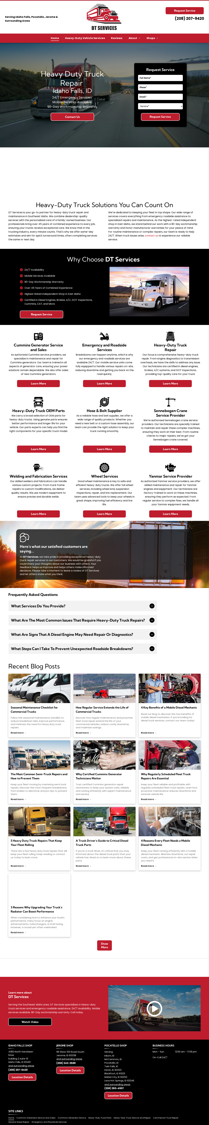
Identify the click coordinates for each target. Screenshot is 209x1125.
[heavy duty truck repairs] (39, 688)
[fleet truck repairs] (170, 755)
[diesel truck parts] (104, 821)
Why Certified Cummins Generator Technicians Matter (99, 776)
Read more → (18, 732)
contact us (151, 235)
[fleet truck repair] (104, 688)
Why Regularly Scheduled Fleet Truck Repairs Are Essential (166, 776)
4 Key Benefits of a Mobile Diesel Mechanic (169, 707)
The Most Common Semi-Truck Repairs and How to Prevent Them (39, 776)
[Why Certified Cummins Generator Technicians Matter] (104, 755)
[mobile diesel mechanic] (170, 821)
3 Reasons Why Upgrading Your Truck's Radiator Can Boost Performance (36, 909)
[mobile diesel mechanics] (170, 688)
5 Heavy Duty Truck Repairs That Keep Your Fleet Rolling (36, 843)
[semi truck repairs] (39, 755)
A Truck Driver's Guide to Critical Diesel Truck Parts (102, 843)
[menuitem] (55, 38)
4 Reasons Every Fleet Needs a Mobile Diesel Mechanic (165, 843)
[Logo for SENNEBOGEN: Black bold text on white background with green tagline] (152, 968)
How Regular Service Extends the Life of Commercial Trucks (102, 709)
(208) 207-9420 (18, 1069)
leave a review (72, 570)
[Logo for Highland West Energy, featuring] (57, 968)
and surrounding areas (21, 1065)
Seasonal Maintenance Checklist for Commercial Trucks (34, 709)
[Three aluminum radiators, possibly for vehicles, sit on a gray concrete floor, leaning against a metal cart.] (39, 888)
